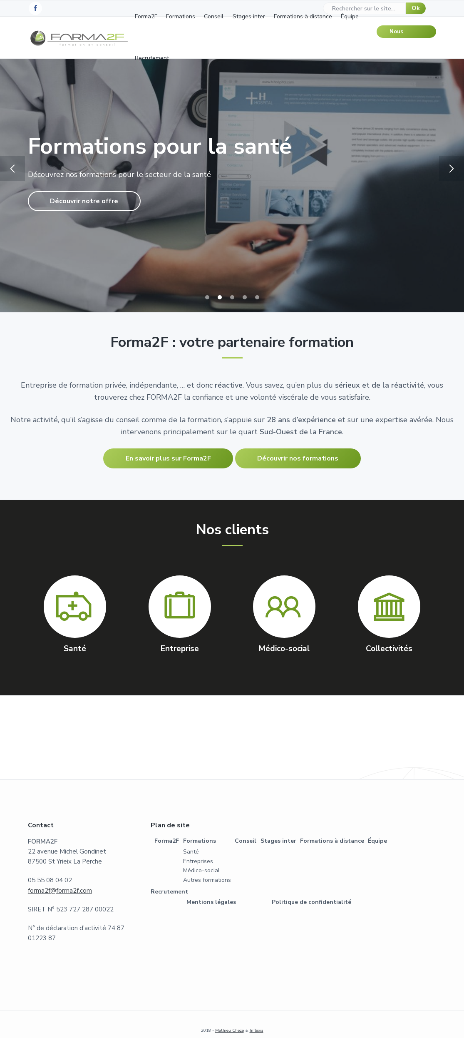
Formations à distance (332, 841)
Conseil (245, 841)
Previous (12, 168)
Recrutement (169, 892)
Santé (191, 852)
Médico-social (201, 870)
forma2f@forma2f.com (60, 890)
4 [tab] (245, 297)
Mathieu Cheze (229, 1030)
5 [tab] (257, 297)
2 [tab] (220, 297)
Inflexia (256, 1030)
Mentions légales (211, 902)
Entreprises (198, 861)
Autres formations (207, 880)
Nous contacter (403, 33)
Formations (199, 841)
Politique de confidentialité (311, 902)
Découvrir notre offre (84, 201)
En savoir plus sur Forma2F (168, 458)
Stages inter (278, 841)
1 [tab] (207, 297)
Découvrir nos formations (297, 458)
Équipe (377, 841)
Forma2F (166, 841)
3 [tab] (232, 297)
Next (451, 168)
